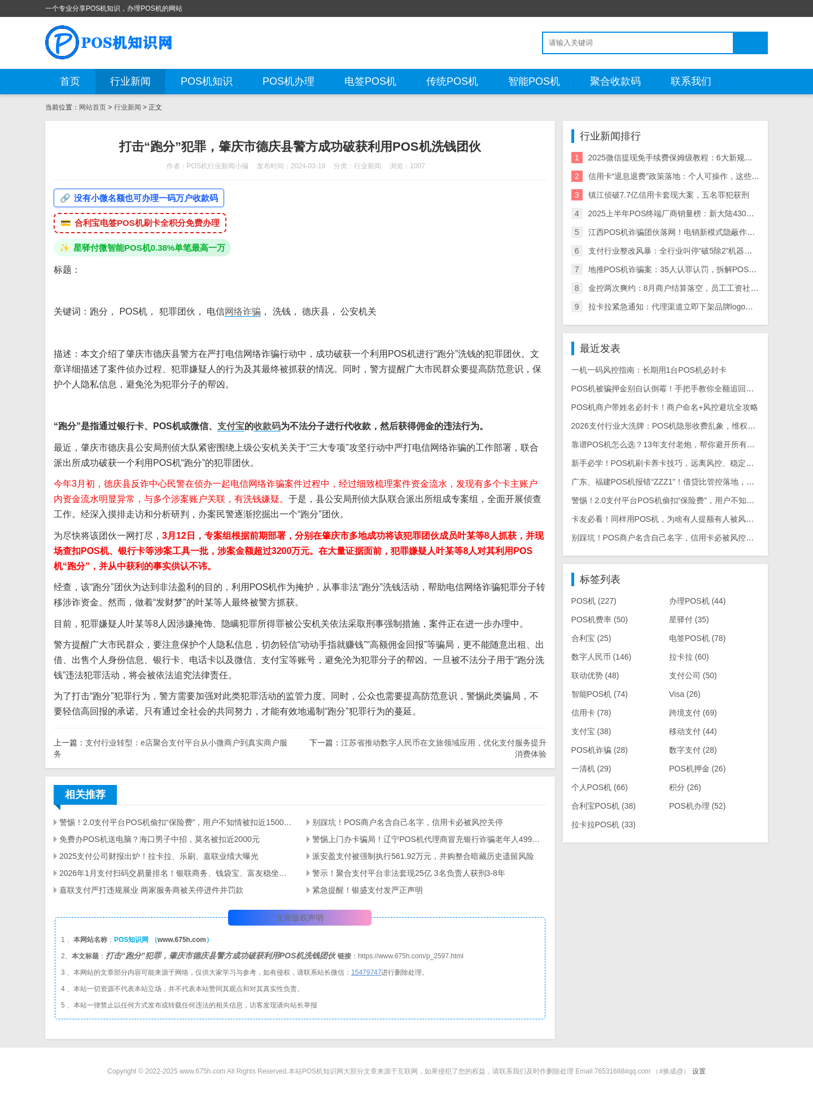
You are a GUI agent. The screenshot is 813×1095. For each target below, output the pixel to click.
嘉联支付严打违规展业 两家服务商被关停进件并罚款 (151, 890)
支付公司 (693, 675)
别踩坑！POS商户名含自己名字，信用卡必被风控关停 (407, 822)
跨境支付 (693, 712)
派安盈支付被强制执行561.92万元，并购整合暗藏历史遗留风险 (423, 856)
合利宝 (591, 638)
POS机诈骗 (599, 749)
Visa (685, 694)
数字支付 (693, 749)
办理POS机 (697, 600)
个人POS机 (599, 787)
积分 (685, 787)
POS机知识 (207, 81)
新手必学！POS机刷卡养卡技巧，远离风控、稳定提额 (666, 463)
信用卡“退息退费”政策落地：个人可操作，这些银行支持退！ (693, 176)
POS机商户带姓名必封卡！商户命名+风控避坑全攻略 (665, 407)
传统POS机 (452, 81)
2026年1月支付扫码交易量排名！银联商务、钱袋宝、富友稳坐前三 (176, 873)
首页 (70, 81)
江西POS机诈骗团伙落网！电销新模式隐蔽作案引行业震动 (691, 232)
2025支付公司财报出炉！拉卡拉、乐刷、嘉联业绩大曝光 (159, 856)
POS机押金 (697, 768)
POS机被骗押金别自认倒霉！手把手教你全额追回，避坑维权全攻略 (690, 388)
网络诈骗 (243, 311)
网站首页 (92, 107)
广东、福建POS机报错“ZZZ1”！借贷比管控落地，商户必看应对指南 (690, 481)
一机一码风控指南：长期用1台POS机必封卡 (649, 369)
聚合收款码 (615, 81)
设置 (699, 1071)
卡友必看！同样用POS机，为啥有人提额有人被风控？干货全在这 (686, 518)
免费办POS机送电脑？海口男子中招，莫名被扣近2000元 (159, 839)
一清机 (591, 768)
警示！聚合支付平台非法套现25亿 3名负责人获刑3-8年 (408, 873)
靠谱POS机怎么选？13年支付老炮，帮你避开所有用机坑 (671, 444)
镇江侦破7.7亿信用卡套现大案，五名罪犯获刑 (668, 194)
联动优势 (595, 675)
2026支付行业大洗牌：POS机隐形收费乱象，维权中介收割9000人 (688, 425)
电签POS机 (370, 81)
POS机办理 (288, 81)
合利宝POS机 (603, 805)
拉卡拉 (689, 656)
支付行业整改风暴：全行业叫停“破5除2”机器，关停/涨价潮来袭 (699, 250)
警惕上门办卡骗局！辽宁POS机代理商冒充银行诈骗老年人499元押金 (429, 839)
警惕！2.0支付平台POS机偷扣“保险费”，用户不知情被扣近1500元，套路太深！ (176, 822)
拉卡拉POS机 (603, 824)
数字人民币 (601, 656)
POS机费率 (599, 619)
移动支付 (693, 731)
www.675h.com (182, 940)
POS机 (594, 600)
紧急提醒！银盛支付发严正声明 (367, 890)
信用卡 (591, 712)
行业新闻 (130, 81)
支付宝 (230, 426)
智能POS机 (534, 81)
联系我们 (691, 81)
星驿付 (689, 619)
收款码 (267, 426)
